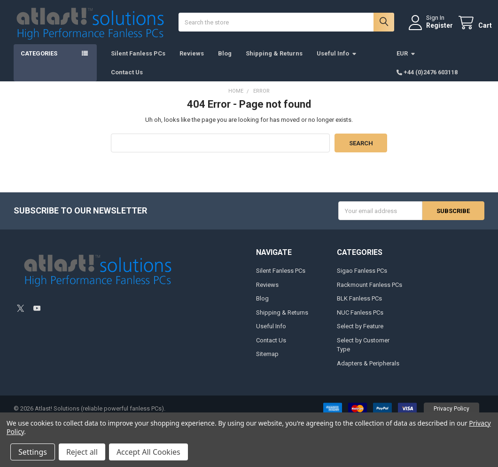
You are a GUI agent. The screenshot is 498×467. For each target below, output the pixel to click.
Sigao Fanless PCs (362, 278)
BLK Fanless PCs (359, 306)
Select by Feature (360, 334)
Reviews (191, 61)
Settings (32, 452)
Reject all (82, 452)
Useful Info (337, 61)
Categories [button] (39, 61)
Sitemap (267, 361)
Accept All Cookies (148, 452)
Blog (225, 61)
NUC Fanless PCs (360, 320)
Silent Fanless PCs (138, 61)
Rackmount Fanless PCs (369, 292)
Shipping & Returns (274, 61)
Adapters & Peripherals (368, 371)
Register (432, 29)
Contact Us (127, 79)
